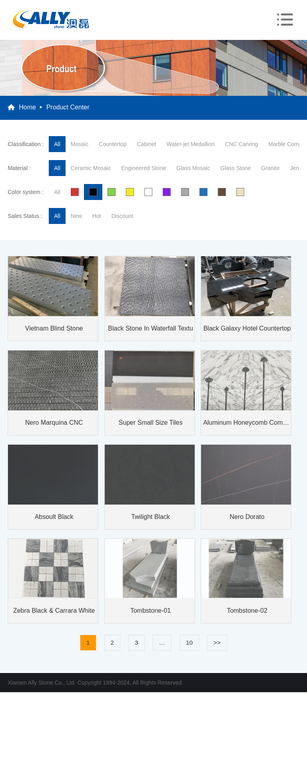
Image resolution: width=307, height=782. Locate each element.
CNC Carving (241, 144)
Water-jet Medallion (191, 144)
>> (217, 642)
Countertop (112, 144)
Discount (122, 216)
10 (189, 642)
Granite (270, 168)
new (76, 216)
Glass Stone (235, 168)
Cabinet (146, 144)
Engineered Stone (143, 168)
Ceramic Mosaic (91, 168)
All (57, 144)
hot (96, 216)
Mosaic (79, 144)
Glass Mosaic (193, 168)
